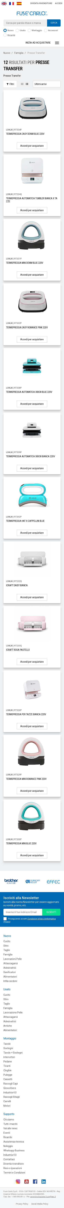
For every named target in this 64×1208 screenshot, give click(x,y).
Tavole (7, 1043)
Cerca (54, 23)
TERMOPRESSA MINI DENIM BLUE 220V (24, 262)
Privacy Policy (22, 1204)
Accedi (58, 3)
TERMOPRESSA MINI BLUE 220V (21, 843)
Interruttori (9, 1057)
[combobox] (32, 23)
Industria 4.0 (10, 1092)
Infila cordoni (10, 981)
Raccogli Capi (10, 1083)
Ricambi (9, 35)
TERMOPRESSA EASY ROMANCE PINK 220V (27, 327)
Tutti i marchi (10, 1124)
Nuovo (8, 30)
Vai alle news (10, 1128)
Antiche (7, 1025)
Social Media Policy (39, 1204)
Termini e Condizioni (14, 1172)
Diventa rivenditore (41, 3)
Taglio (6, 950)
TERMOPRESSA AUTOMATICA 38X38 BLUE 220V (29, 392)
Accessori (51, 30)
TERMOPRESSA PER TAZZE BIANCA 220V (26, 714)
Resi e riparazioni (12, 1168)
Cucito (6, 941)
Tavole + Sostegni (13, 1052)
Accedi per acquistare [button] (32, 145)
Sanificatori (9, 972)
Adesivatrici (9, 967)
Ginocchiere (9, 1088)
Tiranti (6, 1066)
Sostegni (8, 1048)
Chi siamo (8, 1119)
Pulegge (7, 1074)
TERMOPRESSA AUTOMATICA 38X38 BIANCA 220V (30, 456)
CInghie (7, 1070)
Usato (20, 30)
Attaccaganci (10, 963)
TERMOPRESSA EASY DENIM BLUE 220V (25, 134)
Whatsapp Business (14, 1150)
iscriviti (51, 912)
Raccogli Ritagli (11, 1097)
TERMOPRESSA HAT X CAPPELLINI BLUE (25, 521)
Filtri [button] (10, 84)
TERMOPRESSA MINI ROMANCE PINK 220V (26, 779)
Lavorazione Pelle (13, 1012)
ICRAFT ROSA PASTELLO (18, 649)
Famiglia (18, 53)
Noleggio (8, 1146)
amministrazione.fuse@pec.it (43, 1197)
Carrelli (7, 1101)
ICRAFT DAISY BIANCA (17, 585)
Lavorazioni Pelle (12, 959)
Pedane (7, 1061)
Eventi (6, 1132)
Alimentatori (10, 976)
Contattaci (9, 1159)
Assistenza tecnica (13, 1141)
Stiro (6, 945)
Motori (6, 1105)
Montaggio (35, 30)
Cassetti (7, 1079)
